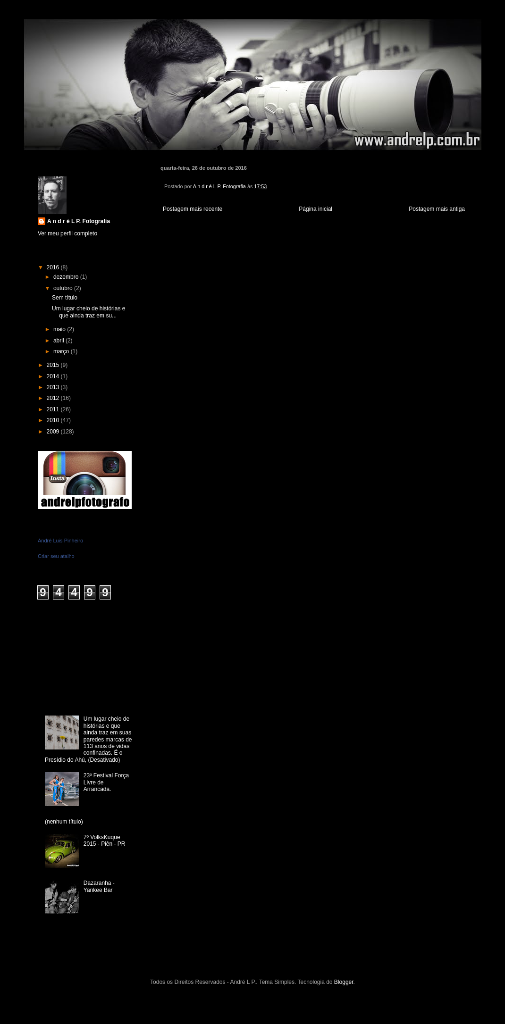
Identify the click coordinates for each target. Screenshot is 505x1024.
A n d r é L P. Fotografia (78, 221)
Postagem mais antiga (437, 209)
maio (60, 329)
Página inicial (315, 209)
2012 (54, 398)
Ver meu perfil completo (67, 233)
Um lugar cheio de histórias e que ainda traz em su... (88, 311)
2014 (54, 376)
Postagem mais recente (192, 209)
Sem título (64, 297)
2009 (54, 431)
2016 (54, 267)
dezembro (66, 277)
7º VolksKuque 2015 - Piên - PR (105, 840)
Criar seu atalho (56, 556)
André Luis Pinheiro (60, 540)
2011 (54, 409)
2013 (54, 387)
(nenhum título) (64, 821)
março (62, 351)
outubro (63, 288)
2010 (54, 420)
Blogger (344, 982)
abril (59, 340)
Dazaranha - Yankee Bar (99, 886)
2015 (54, 365)
